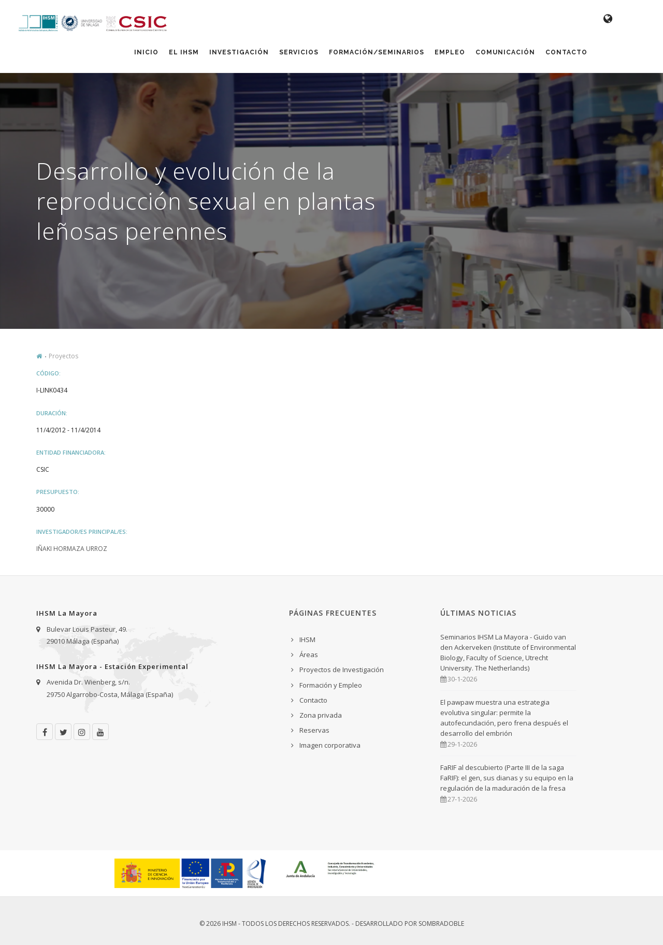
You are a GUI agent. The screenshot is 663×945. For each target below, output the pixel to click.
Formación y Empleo (330, 685)
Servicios (299, 52)
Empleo (450, 52)
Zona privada (320, 715)
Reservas (314, 730)
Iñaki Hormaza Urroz (71, 548)
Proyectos (63, 356)
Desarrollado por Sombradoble (409, 923)
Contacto (566, 52)
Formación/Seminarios (376, 52)
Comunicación (505, 52)
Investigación (239, 52)
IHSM (307, 639)
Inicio (146, 52)
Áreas (308, 654)
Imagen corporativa (330, 745)
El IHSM (184, 52)
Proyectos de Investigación (341, 669)
